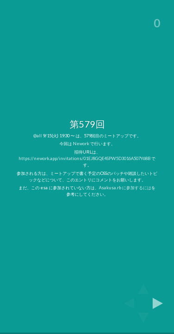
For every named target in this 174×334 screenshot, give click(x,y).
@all (37, 135)
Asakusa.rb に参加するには (125, 187)
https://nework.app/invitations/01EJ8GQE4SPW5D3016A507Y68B (84, 158)
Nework (81, 143)
